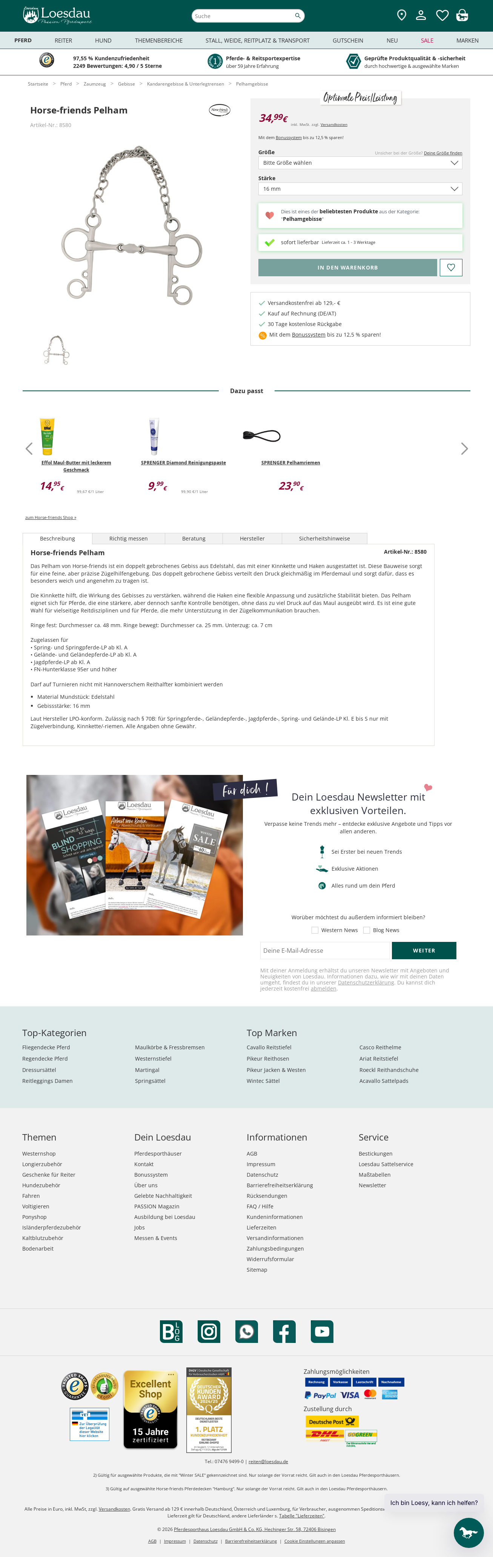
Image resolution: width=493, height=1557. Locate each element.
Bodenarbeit (38, 1248)
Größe (279, 152)
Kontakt (144, 1164)
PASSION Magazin (157, 1206)
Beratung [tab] (194, 538)
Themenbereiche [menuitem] (159, 40)
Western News (339, 930)
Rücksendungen (267, 1195)
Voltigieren (35, 1206)
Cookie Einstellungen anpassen (314, 1541)
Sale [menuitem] (427, 40)
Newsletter (372, 1185)
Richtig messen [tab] (128, 538)
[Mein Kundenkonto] (421, 20)
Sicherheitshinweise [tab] (324, 538)
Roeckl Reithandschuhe (389, 1069)
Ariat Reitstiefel (378, 1058)
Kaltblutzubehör (42, 1238)
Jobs (139, 1227)
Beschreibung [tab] (57, 538)
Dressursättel (39, 1069)
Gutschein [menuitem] (348, 40)
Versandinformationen (275, 1238)
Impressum (261, 1164)
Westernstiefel (153, 1058)
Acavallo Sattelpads (384, 1080)
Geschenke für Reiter (48, 1174)
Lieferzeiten (261, 1227)
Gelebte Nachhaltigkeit (163, 1195)
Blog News (386, 930)
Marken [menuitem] (467, 40)
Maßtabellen (375, 1174)
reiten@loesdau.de (268, 1461)
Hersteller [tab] (252, 538)
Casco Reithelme (380, 1047)
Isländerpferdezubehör (51, 1227)
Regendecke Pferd (45, 1058)
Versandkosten (334, 124)
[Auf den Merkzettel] (451, 267)
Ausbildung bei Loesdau (164, 1216)
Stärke (279, 178)
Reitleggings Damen (47, 1080)
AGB (252, 1153)
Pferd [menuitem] (23, 40)
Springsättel (150, 1080)
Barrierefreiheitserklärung (280, 1185)
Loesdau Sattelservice (386, 1164)
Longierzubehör (42, 1164)
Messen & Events (155, 1238)
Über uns (146, 1185)
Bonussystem (289, 137)
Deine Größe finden (443, 153)
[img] (462, 19)
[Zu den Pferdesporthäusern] (401, 15)
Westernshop (39, 1153)
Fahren (31, 1195)
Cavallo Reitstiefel (269, 1047)
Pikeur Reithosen (268, 1058)
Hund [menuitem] (103, 40)
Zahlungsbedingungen (275, 1248)
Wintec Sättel (263, 1080)
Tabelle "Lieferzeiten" (301, 1516)
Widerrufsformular (270, 1259)
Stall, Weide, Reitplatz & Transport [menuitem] (258, 40)
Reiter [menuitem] (63, 40)
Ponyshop (34, 1216)
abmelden (323, 988)
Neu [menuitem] (392, 40)
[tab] (56, 350)
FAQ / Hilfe (260, 1206)
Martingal (147, 1069)
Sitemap (257, 1269)
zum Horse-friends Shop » (50, 517)
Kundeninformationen (275, 1216)
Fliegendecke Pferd (46, 1047)
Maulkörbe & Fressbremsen (170, 1047)
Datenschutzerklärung (366, 982)
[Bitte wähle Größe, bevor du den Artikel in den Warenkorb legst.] (347, 267)
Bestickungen (376, 1153)
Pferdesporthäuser (158, 1153)
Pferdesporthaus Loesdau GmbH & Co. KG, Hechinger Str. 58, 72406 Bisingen (255, 1529)
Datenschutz (262, 1174)
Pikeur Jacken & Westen (276, 1069)
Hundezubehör (41, 1185)
